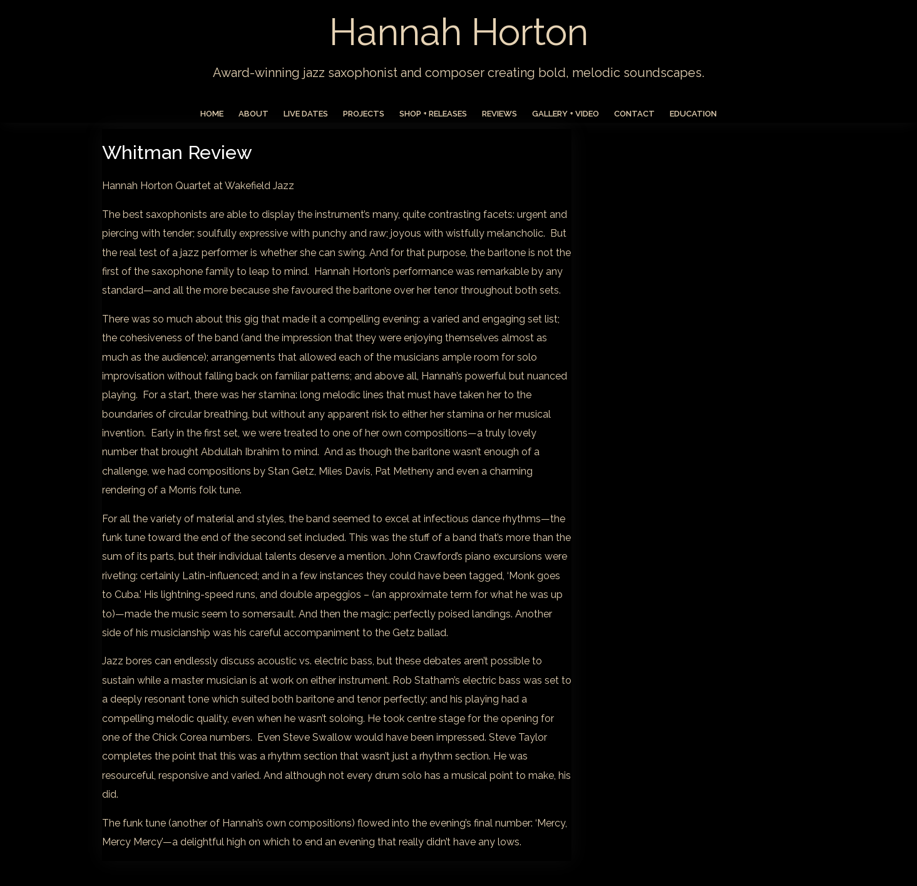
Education (693, 113)
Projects (363, 113)
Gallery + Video (565, 113)
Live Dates (306, 113)
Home (211, 113)
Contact (634, 113)
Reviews (499, 113)
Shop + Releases (433, 113)
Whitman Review (177, 152)
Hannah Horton (458, 32)
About (253, 113)
